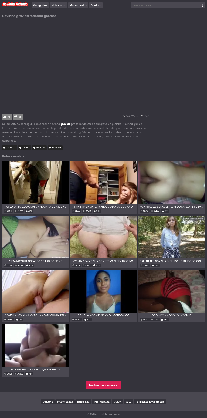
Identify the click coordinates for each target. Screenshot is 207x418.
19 (20, 117)
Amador (11, 147)
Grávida (40, 147)
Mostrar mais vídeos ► (103, 385)
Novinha (56, 147)
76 (9, 117)
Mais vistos (58, 5)
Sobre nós (83, 402)
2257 (128, 402)
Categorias (40, 5)
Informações (65, 402)
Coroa (26, 147)
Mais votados (78, 5)
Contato (96, 5)
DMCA (117, 402)
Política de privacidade (149, 402)
